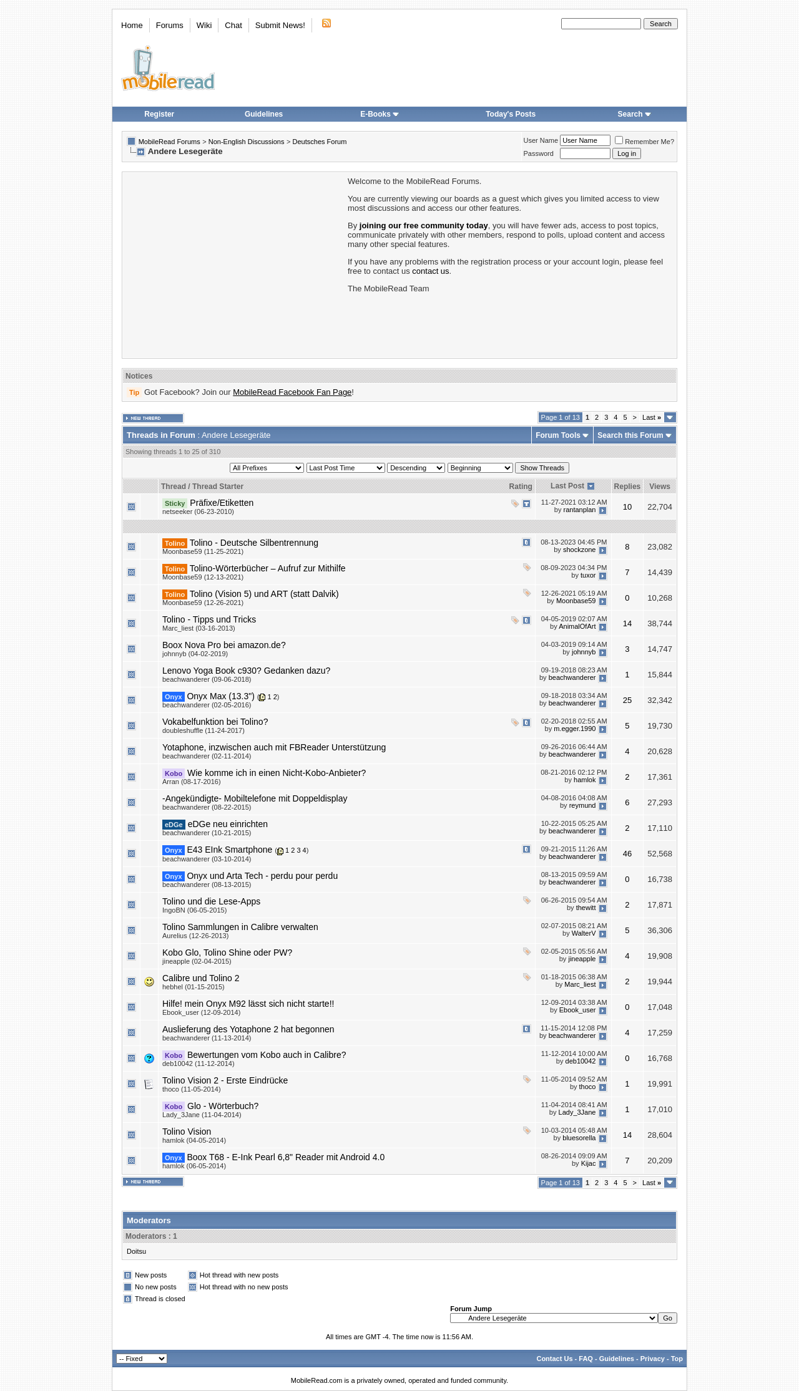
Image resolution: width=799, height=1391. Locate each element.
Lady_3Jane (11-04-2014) (202, 1114)
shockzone (579, 549)
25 (627, 700)
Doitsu (136, 1251)
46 (627, 853)
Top (677, 1358)
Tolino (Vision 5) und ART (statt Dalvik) (264, 594)
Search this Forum (630, 435)
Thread (173, 486)
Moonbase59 (576, 600)
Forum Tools (558, 435)
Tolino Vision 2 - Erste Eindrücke (225, 1080)
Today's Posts (511, 114)
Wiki (204, 25)
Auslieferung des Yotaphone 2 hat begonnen (248, 1029)
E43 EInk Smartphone (229, 850)
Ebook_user (577, 1010)
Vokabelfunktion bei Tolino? (215, 722)
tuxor (588, 575)
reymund (582, 805)
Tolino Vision (186, 1132)
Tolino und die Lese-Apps (211, 901)
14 (627, 623)
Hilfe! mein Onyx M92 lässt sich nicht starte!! (248, 1004)
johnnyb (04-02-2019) (195, 653)
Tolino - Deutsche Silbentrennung (254, 543)
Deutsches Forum (320, 141)
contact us (430, 271)
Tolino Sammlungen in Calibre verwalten (240, 927)
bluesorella (579, 1137)
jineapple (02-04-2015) (197, 961)
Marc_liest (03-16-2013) (198, 628)
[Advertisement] (234, 264)
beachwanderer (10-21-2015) (206, 832)
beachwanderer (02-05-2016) (206, 705)
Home (132, 25)
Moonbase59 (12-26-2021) (202, 602)
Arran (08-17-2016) (191, 781)
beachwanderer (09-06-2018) (206, 679)
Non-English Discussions (246, 141)
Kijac (588, 1163)
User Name (541, 140)
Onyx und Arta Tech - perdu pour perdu (262, 876)
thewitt (586, 907)
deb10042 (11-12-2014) (198, 1063)
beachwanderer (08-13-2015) (206, 884)
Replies (627, 486)
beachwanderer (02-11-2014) (206, 756)
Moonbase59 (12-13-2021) (202, 577)
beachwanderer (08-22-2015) (206, 807)
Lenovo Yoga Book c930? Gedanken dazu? (246, 671)
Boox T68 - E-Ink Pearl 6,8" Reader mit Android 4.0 (286, 1157)
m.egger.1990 (575, 728)
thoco (587, 1086)
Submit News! (280, 25)
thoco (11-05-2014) (191, 1089)
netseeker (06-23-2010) (198, 511)
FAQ (586, 1358)
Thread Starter (217, 486)
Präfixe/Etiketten (221, 503)
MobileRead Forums (169, 141)
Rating (520, 486)
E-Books (380, 114)
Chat (233, 25)
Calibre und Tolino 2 (201, 978)
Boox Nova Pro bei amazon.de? (224, 645)
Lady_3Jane (577, 1112)
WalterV (584, 933)
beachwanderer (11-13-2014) (206, 1038)
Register (159, 114)
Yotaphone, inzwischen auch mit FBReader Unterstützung (274, 747)
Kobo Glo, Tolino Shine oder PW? (227, 952)
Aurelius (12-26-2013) (195, 935)
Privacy (652, 1358)
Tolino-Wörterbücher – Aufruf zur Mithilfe (268, 568)
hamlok (585, 779)
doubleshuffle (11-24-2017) (203, 730)
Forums (170, 25)
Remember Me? (644, 141)
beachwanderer (572, 677)
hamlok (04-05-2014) (194, 1140)
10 (627, 506)
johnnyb (584, 652)
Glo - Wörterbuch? (222, 1106)
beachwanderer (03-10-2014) (206, 859)
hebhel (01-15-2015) (193, 987)
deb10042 (581, 1061)
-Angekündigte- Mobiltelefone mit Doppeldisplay (255, 798)
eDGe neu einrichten (228, 824)
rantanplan (579, 509)
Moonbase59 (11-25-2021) (202, 551)
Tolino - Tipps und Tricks (209, 619)
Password (539, 153)
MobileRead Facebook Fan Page (292, 392)
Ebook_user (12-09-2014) (201, 1012)
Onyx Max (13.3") (220, 696)
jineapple (582, 958)
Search (635, 114)
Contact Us (554, 1358)
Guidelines (264, 114)
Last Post (567, 486)
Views (659, 486)
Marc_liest (580, 984)
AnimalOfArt (577, 626)
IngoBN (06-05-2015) (194, 910)
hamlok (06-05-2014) (194, 1166)
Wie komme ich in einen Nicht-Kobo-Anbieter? (276, 773)
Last (651, 417)
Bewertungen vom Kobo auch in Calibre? (266, 1055)
